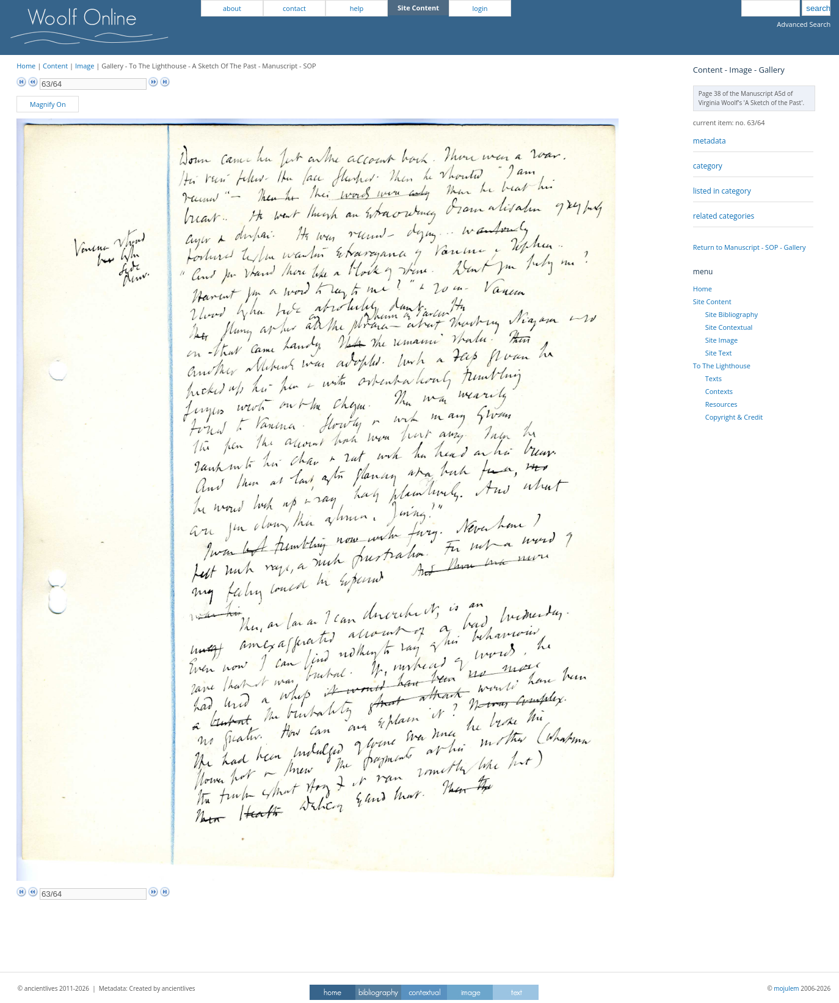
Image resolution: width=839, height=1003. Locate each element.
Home (25, 65)
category (707, 166)
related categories (723, 216)
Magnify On (48, 104)
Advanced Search (803, 24)
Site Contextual (728, 327)
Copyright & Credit (734, 416)
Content (55, 65)
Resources (721, 404)
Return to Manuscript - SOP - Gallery (749, 247)
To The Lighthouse (721, 365)
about (232, 8)
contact (294, 8)
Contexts (719, 391)
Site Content (712, 301)
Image (85, 65)
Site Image (721, 340)
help (356, 8)
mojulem (786, 988)
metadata (709, 141)
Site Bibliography (731, 314)
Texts (713, 378)
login (480, 8)
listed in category (722, 191)
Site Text (718, 352)
